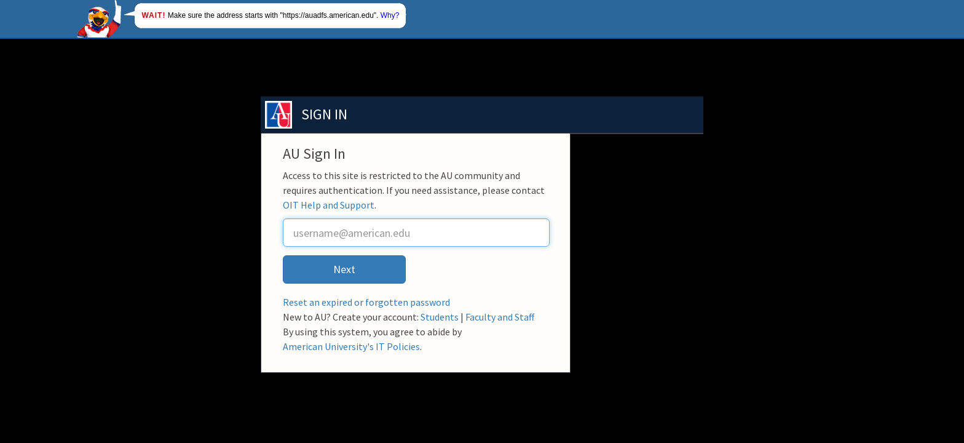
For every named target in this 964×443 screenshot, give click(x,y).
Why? (390, 15)
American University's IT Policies (351, 346)
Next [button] (344, 269)
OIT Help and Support (328, 205)
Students (440, 317)
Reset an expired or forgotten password (366, 302)
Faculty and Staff (499, 317)
